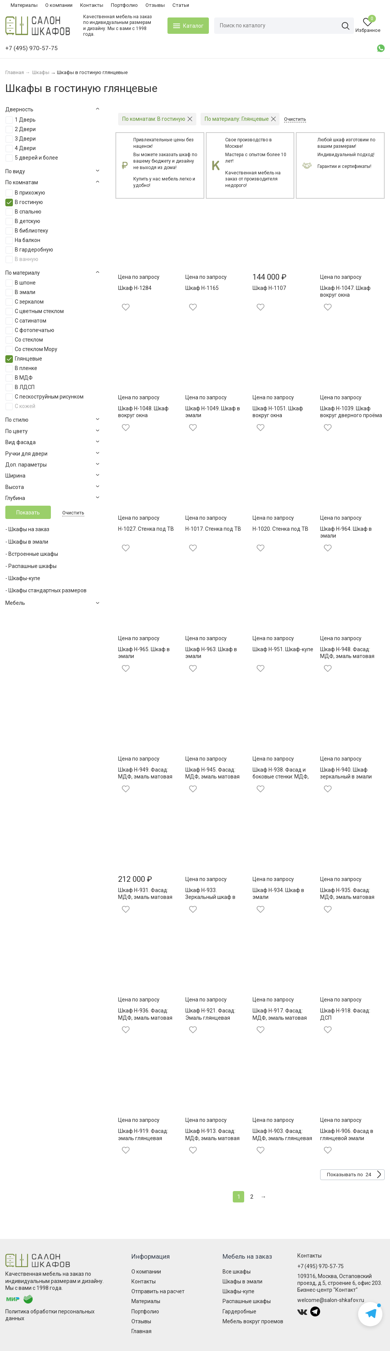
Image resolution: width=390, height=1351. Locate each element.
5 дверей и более (36, 158)
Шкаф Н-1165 (202, 288)
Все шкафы (237, 1272)
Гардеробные (239, 1311)
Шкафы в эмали (242, 1281)
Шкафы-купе (238, 1291)
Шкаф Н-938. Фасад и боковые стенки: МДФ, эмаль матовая (281, 776)
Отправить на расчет (158, 1291)
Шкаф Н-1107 (269, 288)
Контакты (91, 5)
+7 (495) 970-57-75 (320, 1266)
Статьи (180, 5)
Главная (141, 1331)
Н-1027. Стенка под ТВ (146, 529)
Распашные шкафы (247, 1301)
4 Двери (25, 148)
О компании (59, 5)
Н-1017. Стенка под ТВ (213, 529)
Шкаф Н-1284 (135, 288)
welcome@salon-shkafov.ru (330, 1300)
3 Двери (25, 139)
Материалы (24, 5)
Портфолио (124, 5)
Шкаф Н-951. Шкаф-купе (283, 649)
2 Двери (25, 129)
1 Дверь (25, 120)
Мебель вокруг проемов (253, 1321)
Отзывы (155, 5)
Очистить (73, 513)
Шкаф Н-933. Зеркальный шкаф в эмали (210, 897)
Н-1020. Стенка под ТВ (280, 529)
